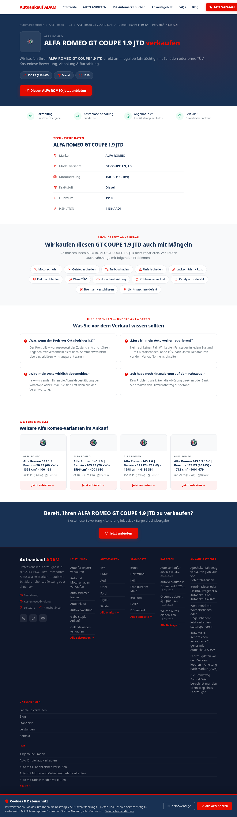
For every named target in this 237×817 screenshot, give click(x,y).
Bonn (134, 568)
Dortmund (137, 574)
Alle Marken (109, 612)
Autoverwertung (81, 610)
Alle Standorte (141, 617)
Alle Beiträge (170, 625)
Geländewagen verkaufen (80, 629)
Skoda (104, 606)
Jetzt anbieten (118, 533)
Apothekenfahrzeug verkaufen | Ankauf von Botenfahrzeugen (204, 574)
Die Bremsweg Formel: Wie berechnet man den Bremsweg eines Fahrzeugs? (204, 683)
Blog (195, 7)
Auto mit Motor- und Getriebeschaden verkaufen (53, 773)
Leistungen (27, 729)
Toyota (104, 600)
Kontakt (25, 736)
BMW (104, 574)
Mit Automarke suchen (129, 7)
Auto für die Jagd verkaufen (38, 760)
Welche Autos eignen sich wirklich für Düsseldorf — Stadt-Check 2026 (172, 613)
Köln (133, 580)
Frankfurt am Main (139, 589)
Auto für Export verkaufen (80, 570)
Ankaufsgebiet (161, 7)
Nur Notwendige (179, 806)
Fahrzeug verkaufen (33, 710)
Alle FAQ (27, 786)
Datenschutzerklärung (119, 811)
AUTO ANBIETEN (94, 7)
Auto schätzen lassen (80, 595)
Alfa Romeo (56, 25)
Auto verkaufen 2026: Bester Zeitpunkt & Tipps (172, 570)
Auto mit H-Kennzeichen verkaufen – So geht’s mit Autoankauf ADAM (203, 641)
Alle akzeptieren (214, 806)
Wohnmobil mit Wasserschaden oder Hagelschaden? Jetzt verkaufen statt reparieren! (201, 616)
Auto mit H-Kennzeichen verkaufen (43, 767)
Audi (103, 580)
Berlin (134, 604)
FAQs (182, 7)
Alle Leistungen (82, 637)
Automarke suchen (32, 25)
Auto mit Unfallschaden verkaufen (43, 780)
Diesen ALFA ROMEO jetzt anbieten (56, 90)
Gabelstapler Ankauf (79, 619)
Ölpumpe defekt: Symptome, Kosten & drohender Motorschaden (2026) (171, 598)
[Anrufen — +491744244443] (23, 618)
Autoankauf (38, 7)
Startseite (70, 7)
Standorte (26, 723)
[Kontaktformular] (43, 618)
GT (70, 25)
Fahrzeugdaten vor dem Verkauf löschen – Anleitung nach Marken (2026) (204, 662)
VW (102, 568)
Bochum (136, 598)
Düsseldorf (137, 610)
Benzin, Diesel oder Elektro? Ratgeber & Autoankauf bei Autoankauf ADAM (204, 593)
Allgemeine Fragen (32, 754)
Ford (103, 593)
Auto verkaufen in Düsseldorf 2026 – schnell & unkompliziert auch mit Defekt (172, 584)
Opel (103, 587)
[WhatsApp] (33, 618)
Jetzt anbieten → (43, 485)
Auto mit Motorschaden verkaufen (80, 582)
